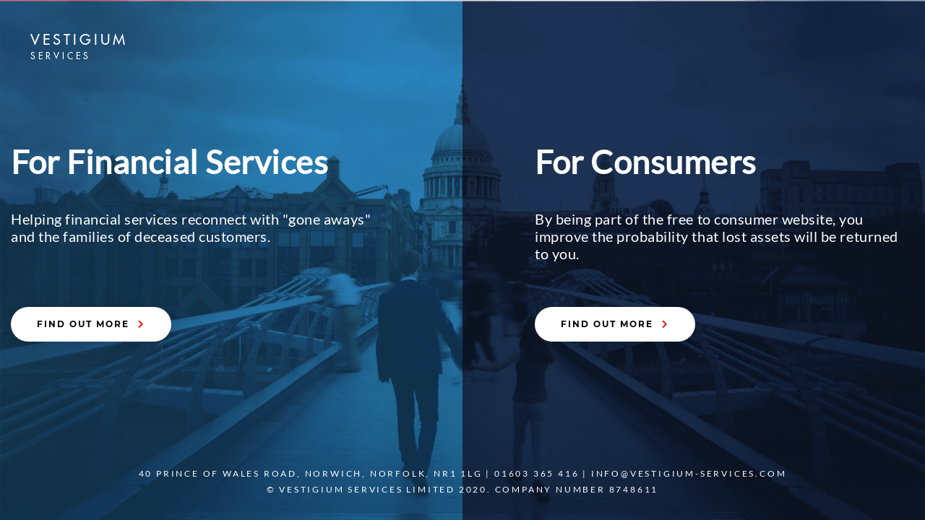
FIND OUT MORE (91, 323)
